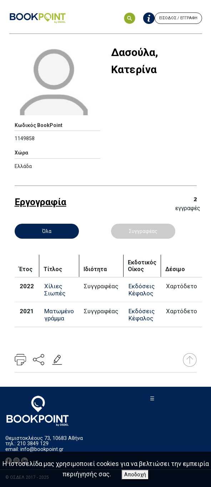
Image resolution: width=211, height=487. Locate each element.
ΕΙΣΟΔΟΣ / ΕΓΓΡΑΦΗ (178, 18)
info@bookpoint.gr (42, 449)
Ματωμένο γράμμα (59, 315)
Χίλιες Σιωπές (54, 290)
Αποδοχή (135, 475)
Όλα (46, 231)
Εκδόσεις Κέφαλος (142, 290)
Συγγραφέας (143, 231)
